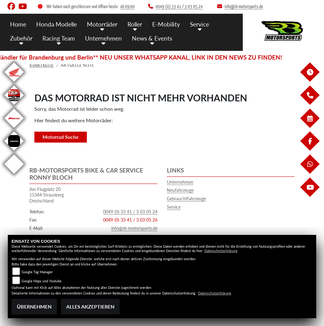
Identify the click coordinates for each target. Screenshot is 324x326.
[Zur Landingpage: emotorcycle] (14, 175)
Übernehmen (34, 306)
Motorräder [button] (102, 24)
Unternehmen (180, 182)
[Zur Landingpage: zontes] (14, 152)
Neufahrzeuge (180, 190)
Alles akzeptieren (90, 306)
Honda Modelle (56, 24)
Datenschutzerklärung (220, 251)
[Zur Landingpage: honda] (14, 83)
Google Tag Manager (37, 272)
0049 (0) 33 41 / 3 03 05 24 (130, 211)
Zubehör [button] (21, 38)
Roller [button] (134, 24)
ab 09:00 (127, 6)
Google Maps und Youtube (42, 281)
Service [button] (199, 24)
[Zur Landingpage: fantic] (14, 129)
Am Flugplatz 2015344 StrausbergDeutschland (46, 195)
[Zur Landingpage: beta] (14, 106)
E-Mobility (166, 24)
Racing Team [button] (58, 38)
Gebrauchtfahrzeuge (186, 198)
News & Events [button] (152, 38)
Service (174, 207)
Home (18, 24)
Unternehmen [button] (103, 38)
